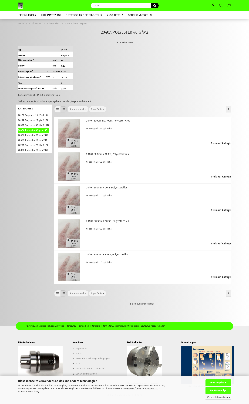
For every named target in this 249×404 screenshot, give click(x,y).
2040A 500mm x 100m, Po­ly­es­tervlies (107, 154)
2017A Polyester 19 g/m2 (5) (33, 115)
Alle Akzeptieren (218, 382)
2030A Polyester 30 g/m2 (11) (33, 125)
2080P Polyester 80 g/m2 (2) (33, 150)
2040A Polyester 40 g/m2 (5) (33, 130)
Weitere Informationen (218, 397)
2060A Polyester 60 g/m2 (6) (33, 140)
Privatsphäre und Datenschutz (91, 368)
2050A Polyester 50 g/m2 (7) (33, 135)
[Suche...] (155, 5)
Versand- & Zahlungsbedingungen (93, 358)
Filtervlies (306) (27, 15)
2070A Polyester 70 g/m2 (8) (33, 145)
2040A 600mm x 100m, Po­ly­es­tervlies (107, 221)
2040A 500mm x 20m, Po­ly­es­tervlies (106, 187)
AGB (78, 363)
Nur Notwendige (218, 390)
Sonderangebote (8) (140, 15)
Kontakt (80, 353)
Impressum (81, 348)
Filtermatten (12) (51, 15)
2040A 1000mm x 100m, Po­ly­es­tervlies (108, 120)
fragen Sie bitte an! (81, 101)
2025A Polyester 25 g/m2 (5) (33, 120)
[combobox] (77, 109)
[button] (213, 5)
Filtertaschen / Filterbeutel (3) (84, 15)
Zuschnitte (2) (115, 15)
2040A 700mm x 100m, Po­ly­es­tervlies (107, 254)
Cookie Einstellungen (86, 373)
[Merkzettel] (221, 5)
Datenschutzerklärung (28, 391)
